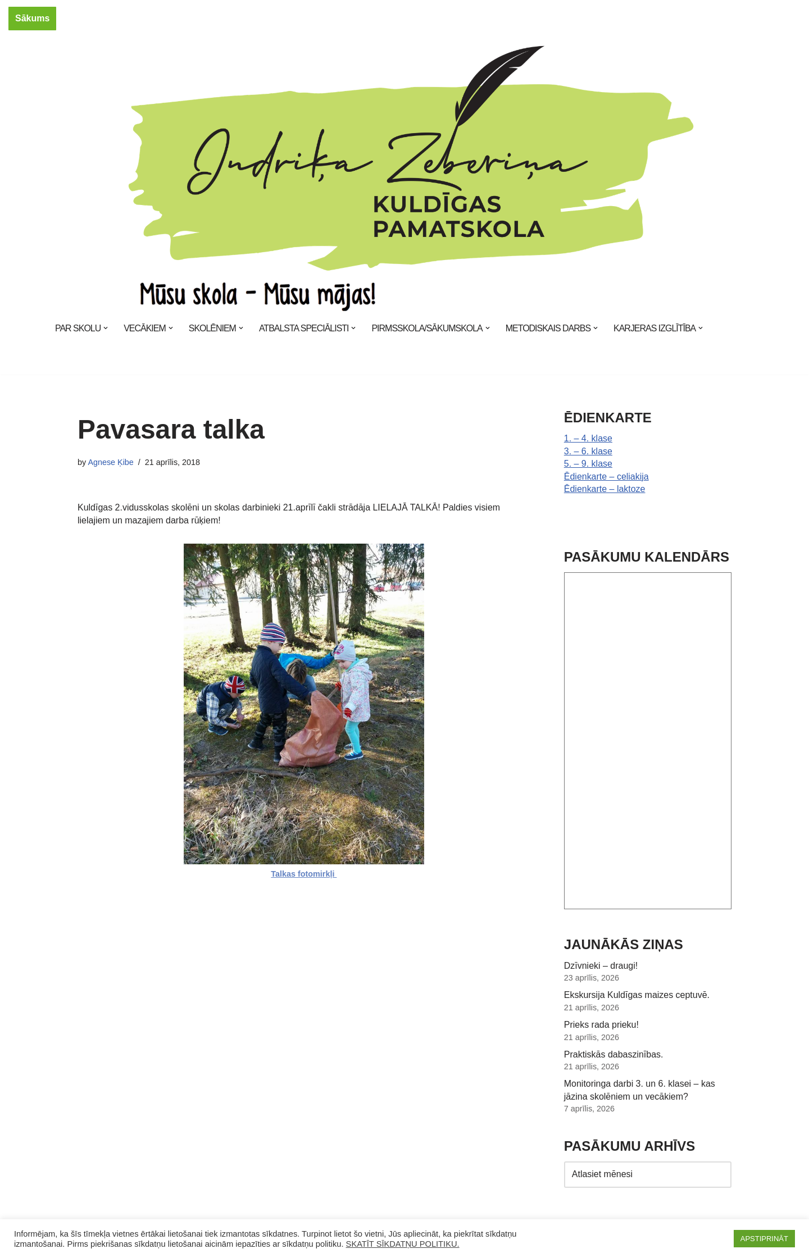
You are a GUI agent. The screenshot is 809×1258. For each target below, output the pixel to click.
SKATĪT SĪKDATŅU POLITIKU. (403, 1243)
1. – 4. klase (588, 438)
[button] (105, 328)
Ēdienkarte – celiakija (606, 476)
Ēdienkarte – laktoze (605, 489)
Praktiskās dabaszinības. (613, 1054)
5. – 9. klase (588, 463)
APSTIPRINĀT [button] (764, 1238)
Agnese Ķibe (111, 462)
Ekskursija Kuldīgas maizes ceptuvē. (637, 995)
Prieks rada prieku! (601, 1024)
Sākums (32, 18)
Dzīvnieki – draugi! (601, 965)
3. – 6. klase (588, 451)
